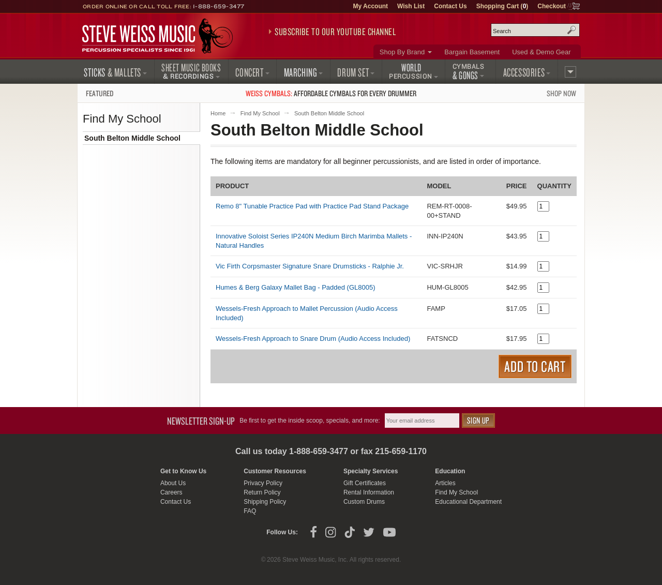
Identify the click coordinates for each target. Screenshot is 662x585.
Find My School (260, 113)
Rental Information (368, 492)
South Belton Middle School (132, 138)
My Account (370, 6)
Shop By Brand (402, 52)
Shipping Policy (265, 501)
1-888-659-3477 (219, 6)
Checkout (551, 6)
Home (217, 113)
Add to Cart (535, 366)
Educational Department (468, 501)
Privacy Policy (263, 483)
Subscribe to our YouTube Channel (335, 31)
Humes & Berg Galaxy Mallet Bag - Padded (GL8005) (295, 287)
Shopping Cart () (502, 6)
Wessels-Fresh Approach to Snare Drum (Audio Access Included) (313, 338)
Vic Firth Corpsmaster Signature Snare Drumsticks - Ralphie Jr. (310, 266)
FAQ (250, 511)
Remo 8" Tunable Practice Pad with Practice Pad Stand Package (312, 206)
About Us (173, 483)
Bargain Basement (472, 52)
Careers (171, 492)
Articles (445, 483)
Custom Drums (364, 501)
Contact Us (450, 6)
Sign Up (478, 420)
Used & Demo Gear (541, 52)
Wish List (411, 6)
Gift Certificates (364, 483)
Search (571, 30)
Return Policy (262, 492)
